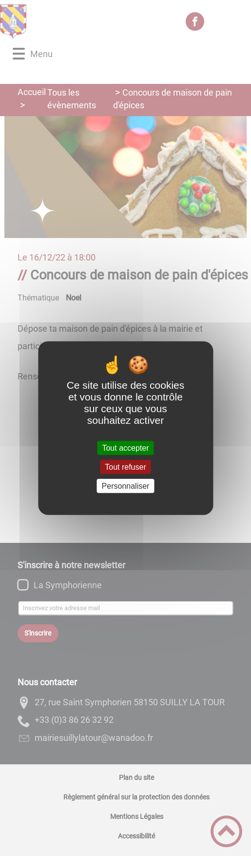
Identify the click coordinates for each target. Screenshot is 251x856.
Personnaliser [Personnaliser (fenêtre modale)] (126, 486)
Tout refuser (125, 466)
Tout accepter (125, 447)
